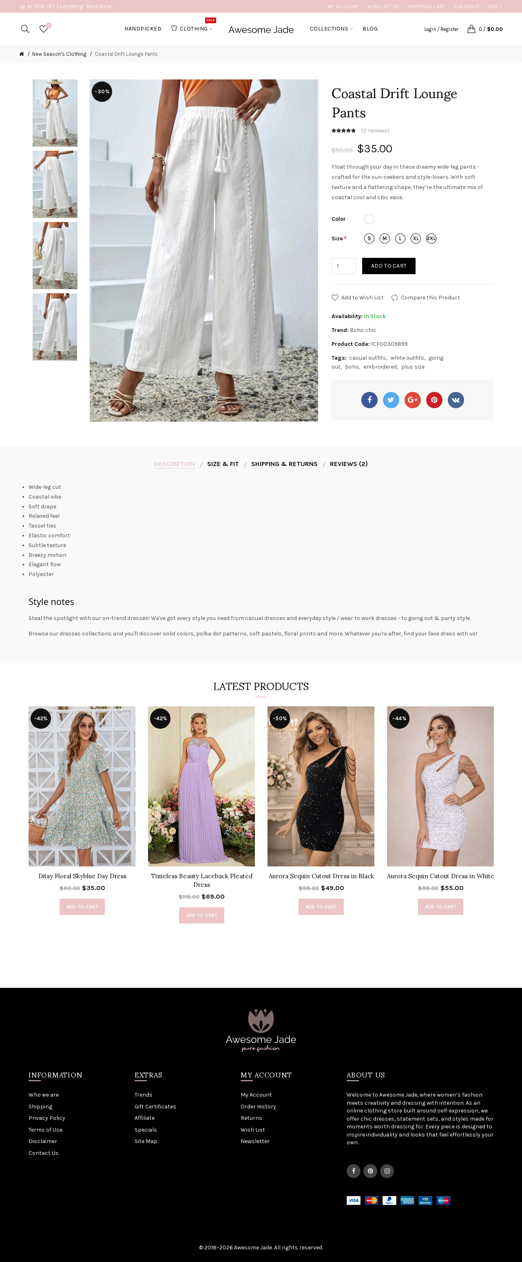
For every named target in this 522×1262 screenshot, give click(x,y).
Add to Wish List (362, 297)
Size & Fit (223, 464)
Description (174, 464)
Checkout (467, 6)
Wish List (253, 1129)
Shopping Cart (426, 6)
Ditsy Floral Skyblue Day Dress (82, 876)
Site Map (146, 1141)
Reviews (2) (349, 464)
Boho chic (363, 330)
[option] (55, 113)
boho (352, 366)
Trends (144, 1094)
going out (420, 618)
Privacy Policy (47, 1118)
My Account (343, 6)
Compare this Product (430, 297)
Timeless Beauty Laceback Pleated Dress (201, 880)
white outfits (407, 357)
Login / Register (441, 29)
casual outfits (367, 357)
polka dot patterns (221, 633)
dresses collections (86, 633)
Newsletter (255, 1141)
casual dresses (265, 618)
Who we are (44, 1094)
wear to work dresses (369, 618)
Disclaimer (43, 1141)
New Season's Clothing (59, 54)
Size (337, 238)
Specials (146, 1129)
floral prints (300, 633)
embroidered (380, 366)
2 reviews (375, 130)
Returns (251, 1118)
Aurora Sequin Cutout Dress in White (440, 876)
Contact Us (44, 1153)
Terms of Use (45, 1129)
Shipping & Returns (284, 464)
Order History (258, 1106)
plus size (413, 366)
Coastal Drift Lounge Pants (126, 54)
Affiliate (145, 1118)
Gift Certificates (155, 1106)
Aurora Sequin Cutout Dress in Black (321, 876)
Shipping (40, 1106)
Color (339, 218)
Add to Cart (389, 265)
